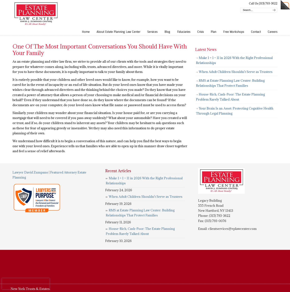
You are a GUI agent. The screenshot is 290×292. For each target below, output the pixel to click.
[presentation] (26, 283)
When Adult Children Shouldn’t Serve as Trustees (235, 72)
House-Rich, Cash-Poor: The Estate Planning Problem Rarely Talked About (230, 97)
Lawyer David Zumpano (30, 172)
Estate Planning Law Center (35, 14)
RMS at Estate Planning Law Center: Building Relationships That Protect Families (230, 83)
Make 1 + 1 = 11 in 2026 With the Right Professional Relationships (234, 60)
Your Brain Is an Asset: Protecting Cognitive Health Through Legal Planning (234, 110)
